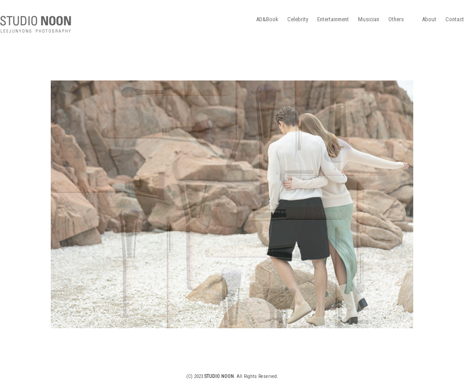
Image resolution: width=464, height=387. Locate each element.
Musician (368, 19)
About (429, 19)
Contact (454, 19)
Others (396, 19)
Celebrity (297, 19)
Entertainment (333, 19)
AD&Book (267, 19)
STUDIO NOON (35, 24)
